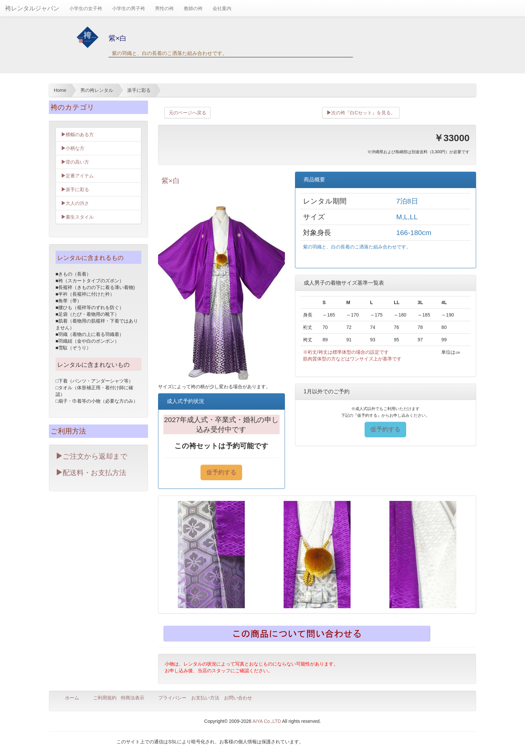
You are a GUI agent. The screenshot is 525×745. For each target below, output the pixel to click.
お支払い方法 (205, 697)
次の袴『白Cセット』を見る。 (360, 112)
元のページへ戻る (187, 112)
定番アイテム (77, 175)
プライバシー (172, 697)
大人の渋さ (75, 203)
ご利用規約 (105, 697)
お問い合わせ (238, 697)
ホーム (72, 697)
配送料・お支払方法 (91, 472)
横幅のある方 (77, 134)
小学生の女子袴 (85, 8)
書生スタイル (77, 217)
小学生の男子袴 (128, 8)
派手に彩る (75, 189)
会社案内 (222, 8)
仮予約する (221, 472)
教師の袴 (193, 8)
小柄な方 (72, 148)
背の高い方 (75, 162)
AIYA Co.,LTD (266, 721)
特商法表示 (132, 697)
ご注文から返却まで (92, 456)
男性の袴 (164, 8)
